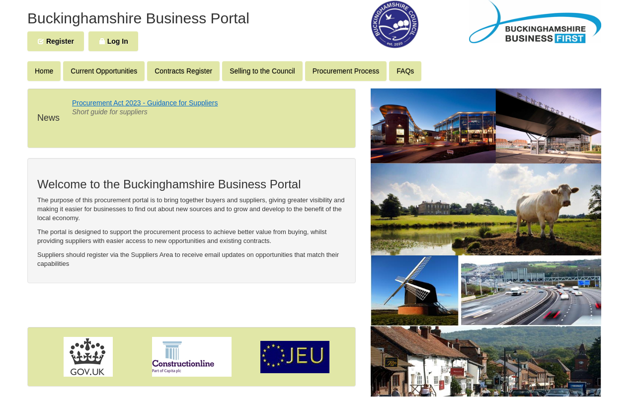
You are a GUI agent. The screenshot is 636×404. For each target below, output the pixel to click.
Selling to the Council (262, 71)
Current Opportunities (104, 71)
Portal (230, 18)
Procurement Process (346, 71)
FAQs (405, 71)
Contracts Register (183, 71)
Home (44, 71)
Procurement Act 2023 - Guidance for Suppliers (145, 103)
